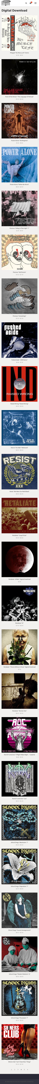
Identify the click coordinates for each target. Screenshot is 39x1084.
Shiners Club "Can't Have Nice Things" (19, 1062)
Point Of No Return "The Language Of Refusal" (19, 97)
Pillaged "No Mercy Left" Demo (19, 53)
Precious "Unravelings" (19, 316)
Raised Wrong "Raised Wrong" (19, 404)
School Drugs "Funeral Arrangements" (19, 930)
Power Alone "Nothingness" (19, 140)
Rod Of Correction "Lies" (19, 798)
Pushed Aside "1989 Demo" (20, 360)
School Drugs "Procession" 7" (19, 1018)
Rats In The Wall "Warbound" (19, 447)
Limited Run (30, 1081)
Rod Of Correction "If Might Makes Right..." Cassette (19, 754)
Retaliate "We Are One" (19, 711)
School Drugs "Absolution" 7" (19, 842)
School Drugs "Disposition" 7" (19, 886)
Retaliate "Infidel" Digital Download (19, 579)
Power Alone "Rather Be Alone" (19, 184)
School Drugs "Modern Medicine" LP (19, 974)
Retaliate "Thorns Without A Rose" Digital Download (19, 667)
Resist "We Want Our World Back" (19, 491)
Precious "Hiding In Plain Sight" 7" (19, 228)
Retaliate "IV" (19, 623)
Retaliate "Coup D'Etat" (19, 535)
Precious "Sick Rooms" (19, 272)
